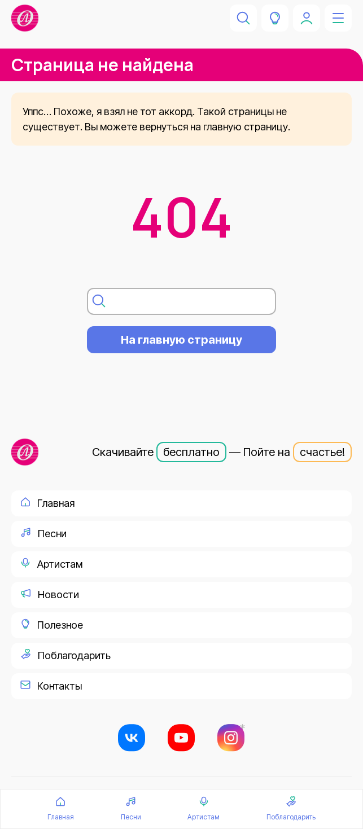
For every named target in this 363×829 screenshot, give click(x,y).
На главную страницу (181, 339)
